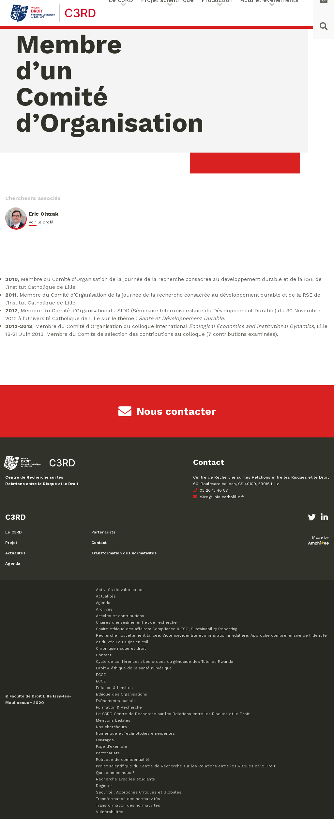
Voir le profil (41, 222)
